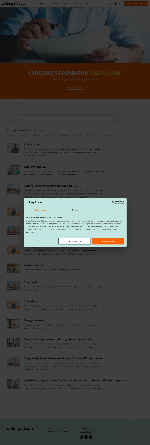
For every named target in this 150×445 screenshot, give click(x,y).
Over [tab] (109, 210)
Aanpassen (75, 241)
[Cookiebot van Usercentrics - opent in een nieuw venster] (114, 202)
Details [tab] (75, 210)
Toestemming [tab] (40, 210)
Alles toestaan (108, 241)
